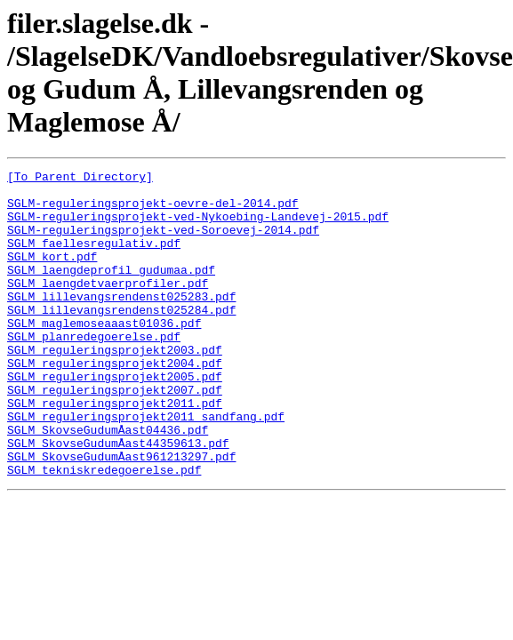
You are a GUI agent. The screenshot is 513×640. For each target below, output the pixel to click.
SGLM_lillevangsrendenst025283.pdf (121, 323)
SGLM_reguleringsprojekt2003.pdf (114, 387)
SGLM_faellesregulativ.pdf (93, 259)
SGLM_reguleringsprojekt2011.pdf (114, 451)
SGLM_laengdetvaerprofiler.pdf (107, 307)
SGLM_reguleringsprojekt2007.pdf (114, 435)
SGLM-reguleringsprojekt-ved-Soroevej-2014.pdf (163, 243)
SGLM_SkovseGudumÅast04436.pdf (107, 483)
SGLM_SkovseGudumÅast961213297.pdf (121, 515)
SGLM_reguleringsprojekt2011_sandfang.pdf (146, 467)
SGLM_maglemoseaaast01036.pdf (104, 355)
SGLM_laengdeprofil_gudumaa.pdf (111, 291)
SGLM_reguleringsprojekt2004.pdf (114, 403)
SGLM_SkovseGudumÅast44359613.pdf (118, 499)
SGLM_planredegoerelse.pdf (93, 371)
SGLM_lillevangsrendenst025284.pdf (121, 339)
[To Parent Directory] (80, 179)
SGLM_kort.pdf (52, 275)
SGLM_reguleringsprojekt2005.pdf (114, 419)
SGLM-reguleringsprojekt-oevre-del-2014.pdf (153, 211)
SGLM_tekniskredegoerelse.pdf (104, 531)
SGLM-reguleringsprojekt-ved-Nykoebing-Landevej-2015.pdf (198, 227)
